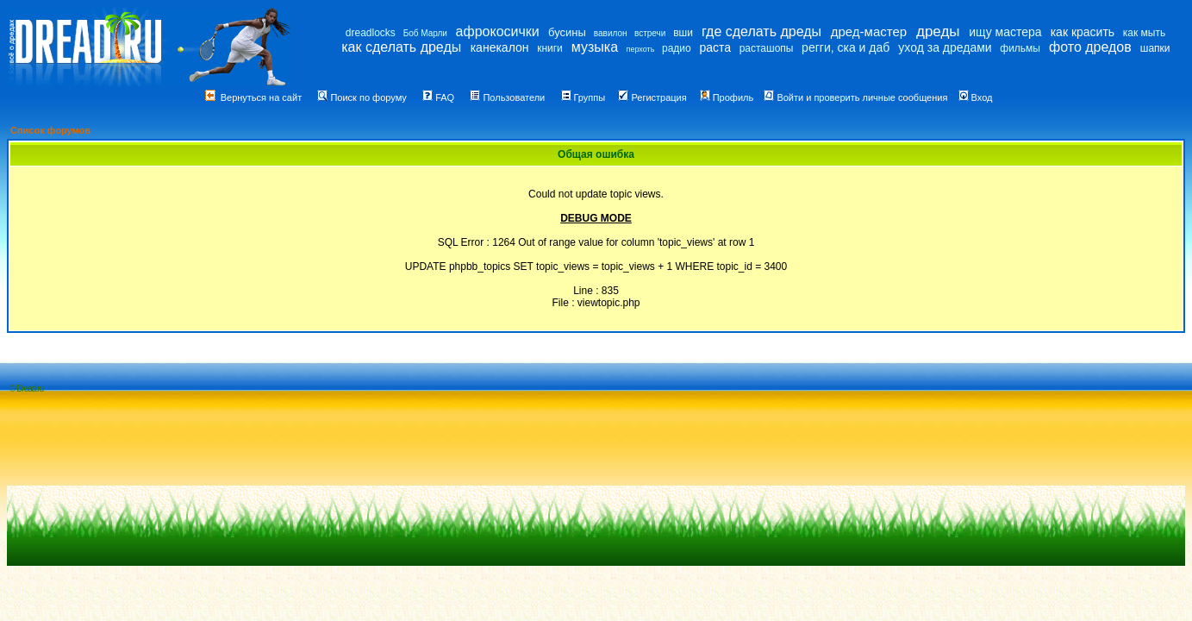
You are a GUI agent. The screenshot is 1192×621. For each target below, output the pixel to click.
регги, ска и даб (845, 47)
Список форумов (50, 130)
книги (550, 48)
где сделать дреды (761, 31)
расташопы (767, 48)
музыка (594, 47)
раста (715, 47)
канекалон (500, 47)
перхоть (641, 49)
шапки (1155, 48)
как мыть (1144, 33)
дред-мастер (869, 31)
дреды (938, 31)
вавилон (610, 33)
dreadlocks (371, 33)
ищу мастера (1005, 32)
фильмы (1020, 48)
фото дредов (1090, 47)
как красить (1082, 32)
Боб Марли (425, 33)
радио (676, 48)
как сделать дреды (401, 47)
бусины (567, 32)
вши (683, 33)
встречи (649, 33)
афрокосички (498, 31)
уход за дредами (944, 47)
